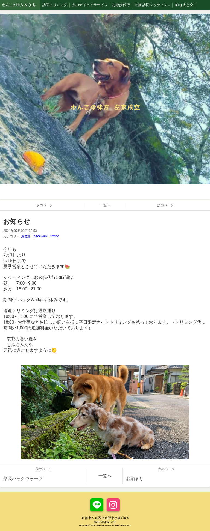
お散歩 (26, 236)
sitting (54, 236)
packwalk (40, 236)
